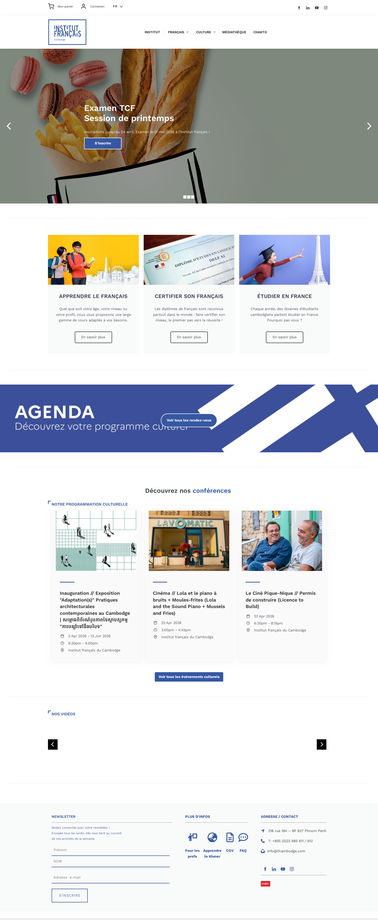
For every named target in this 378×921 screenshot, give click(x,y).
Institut (152, 32)
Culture (203, 32)
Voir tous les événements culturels (189, 675)
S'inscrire (92, 140)
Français (176, 32)
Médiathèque (234, 32)
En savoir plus (93, 334)
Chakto (260, 32)
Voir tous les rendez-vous (189, 416)
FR (115, 6)
